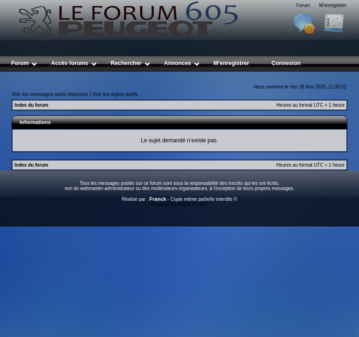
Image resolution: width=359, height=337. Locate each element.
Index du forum (31, 105)
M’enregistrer (332, 5)
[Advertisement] (182, 75)
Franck (157, 199)
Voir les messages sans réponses (50, 94)
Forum (303, 5)
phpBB (184, 204)
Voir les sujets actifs (115, 94)
